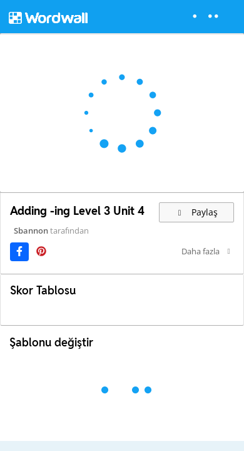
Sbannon (31, 230)
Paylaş (196, 212)
